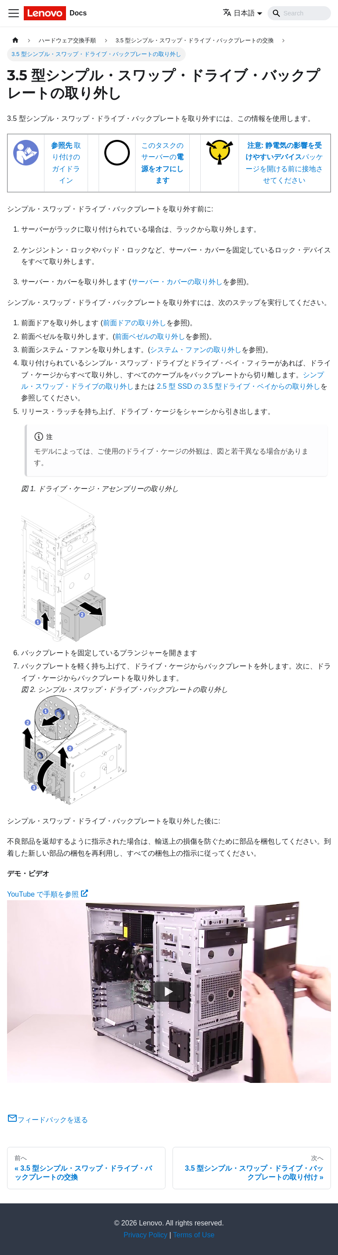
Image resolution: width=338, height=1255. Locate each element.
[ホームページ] (15, 40)
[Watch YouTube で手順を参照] (169, 991)
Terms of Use (193, 1235)
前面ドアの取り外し (134, 323)
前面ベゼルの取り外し (150, 336)
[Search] (299, 13)
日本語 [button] (239, 13)
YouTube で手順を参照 (47, 894)
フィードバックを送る (47, 1119)
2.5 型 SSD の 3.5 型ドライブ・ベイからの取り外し (238, 386)
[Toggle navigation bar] (13, 13)
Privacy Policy (146, 1235)
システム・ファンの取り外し (196, 349)
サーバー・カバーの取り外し (177, 282)
